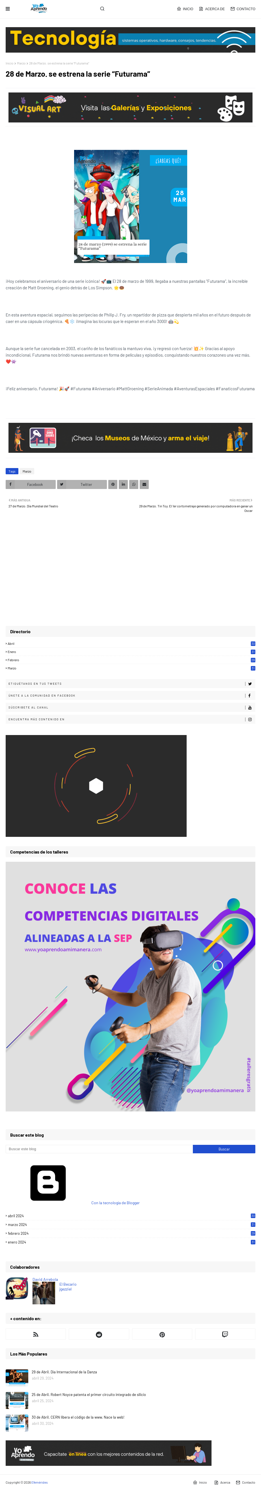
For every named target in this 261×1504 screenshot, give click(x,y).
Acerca (222, 1482)
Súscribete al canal (131, 708)
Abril (131, 643)
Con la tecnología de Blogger (73, 1202)
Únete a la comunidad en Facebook (131, 696)
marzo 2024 (131, 1224)
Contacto (242, 9)
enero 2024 (131, 1242)
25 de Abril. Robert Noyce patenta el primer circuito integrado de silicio (89, 1394)
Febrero (131, 660)
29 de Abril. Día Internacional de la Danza (64, 1372)
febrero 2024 (131, 1233)
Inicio (185, 9)
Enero (131, 652)
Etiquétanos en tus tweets (131, 684)
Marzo (21, 63)
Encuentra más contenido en (131, 719)
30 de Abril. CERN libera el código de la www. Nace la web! (78, 1417)
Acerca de (212, 9)
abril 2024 (131, 1216)
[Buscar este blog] (99, 1149)
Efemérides (39, 1482)
